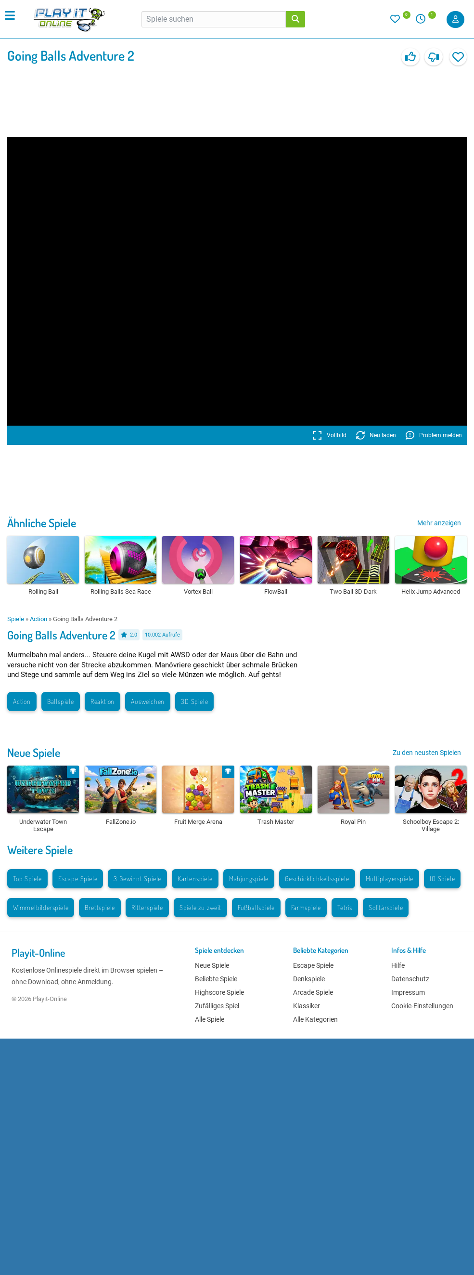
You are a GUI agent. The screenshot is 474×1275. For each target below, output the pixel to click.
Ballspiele (60, 701)
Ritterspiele (147, 907)
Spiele (15, 619)
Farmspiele (306, 907)
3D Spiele (194, 701)
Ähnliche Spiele (41, 522)
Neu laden (376, 435)
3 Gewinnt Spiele (137, 878)
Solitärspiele (386, 907)
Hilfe (398, 965)
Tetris (344, 907)
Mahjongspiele (249, 878)
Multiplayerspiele (390, 878)
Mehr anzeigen (439, 523)
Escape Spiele (77, 878)
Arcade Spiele (313, 992)
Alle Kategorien (315, 1019)
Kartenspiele (195, 878)
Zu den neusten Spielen (427, 752)
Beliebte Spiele (216, 979)
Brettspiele (100, 907)
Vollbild (329, 435)
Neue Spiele (33, 752)
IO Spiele (442, 878)
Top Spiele (27, 878)
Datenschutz (410, 979)
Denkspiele (309, 979)
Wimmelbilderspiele (40, 907)
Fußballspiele (256, 907)
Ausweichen (148, 701)
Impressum (408, 992)
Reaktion (102, 701)
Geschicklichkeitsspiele (317, 878)
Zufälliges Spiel (217, 1006)
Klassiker (306, 1006)
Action (38, 619)
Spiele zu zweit (200, 907)
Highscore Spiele (219, 992)
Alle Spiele (209, 1019)
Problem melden (434, 435)
